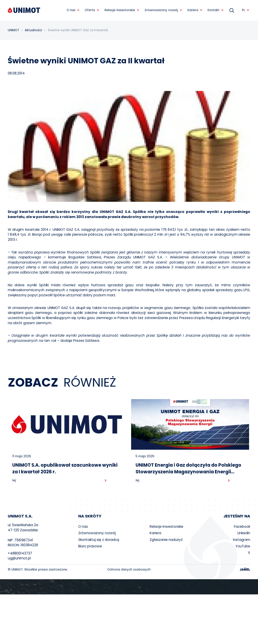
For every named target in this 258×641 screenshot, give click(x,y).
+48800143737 (20, 553)
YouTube (242, 546)
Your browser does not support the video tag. (129, 586)
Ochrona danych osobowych (129, 569)
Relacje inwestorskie (166, 526)
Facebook (242, 526)
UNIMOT (13, 30)
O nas (83, 526)
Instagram (241, 539)
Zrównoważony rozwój (97, 533)
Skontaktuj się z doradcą (98, 539)
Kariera (155, 533)
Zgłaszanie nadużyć (166, 539)
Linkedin (243, 533)
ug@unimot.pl (19, 558)
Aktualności (33, 30)
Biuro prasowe (90, 546)
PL (245, 10)
